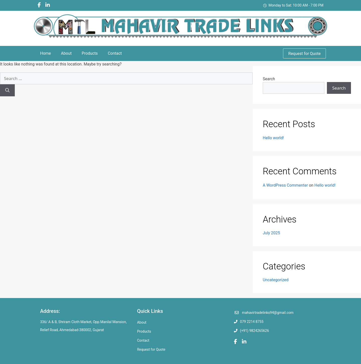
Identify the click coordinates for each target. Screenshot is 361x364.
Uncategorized (276, 279)
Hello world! (273, 137)
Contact (115, 53)
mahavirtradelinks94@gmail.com (267, 313)
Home (45, 53)
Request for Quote (304, 53)
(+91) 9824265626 (254, 331)
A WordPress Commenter (285, 185)
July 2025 (271, 233)
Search (269, 79)
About (66, 53)
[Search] (7, 90)
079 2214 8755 (251, 322)
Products (90, 53)
